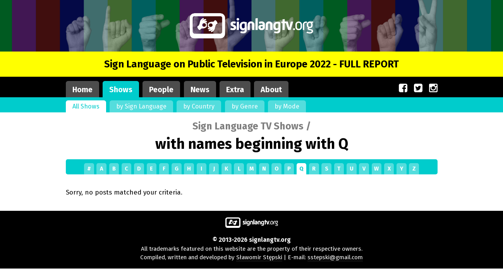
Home (82, 89)
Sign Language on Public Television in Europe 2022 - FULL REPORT (251, 64)
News (200, 89)
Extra (235, 89)
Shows (120, 89)
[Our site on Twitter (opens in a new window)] (418, 88)
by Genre (245, 106)
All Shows (86, 106)
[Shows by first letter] (252, 168)
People (161, 89)
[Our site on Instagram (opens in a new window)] (433, 88)
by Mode (287, 106)
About (271, 89)
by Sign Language (141, 106)
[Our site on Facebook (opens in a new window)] (403, 88)
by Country (199, 106)
